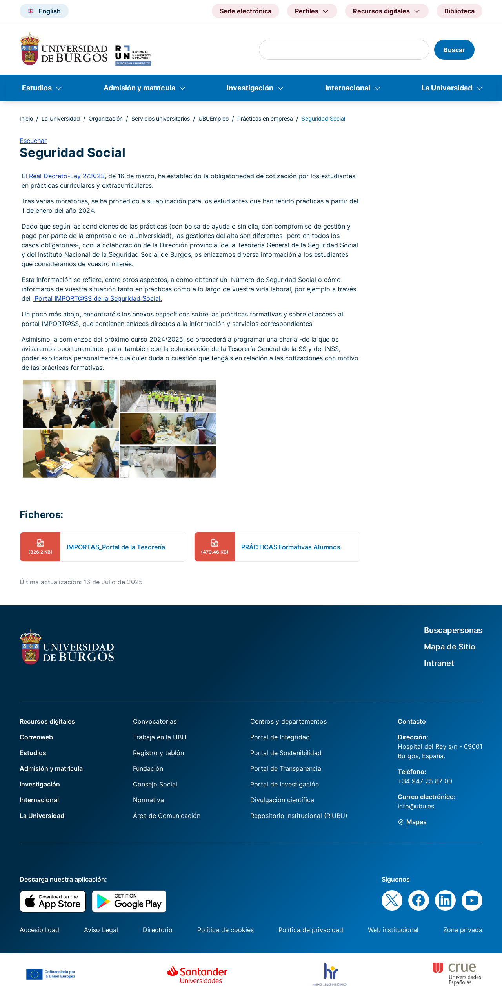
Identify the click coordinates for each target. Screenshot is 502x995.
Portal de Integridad (280, 737)
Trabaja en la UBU (159, 737)
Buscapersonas (453, 630)
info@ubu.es (416, 806)
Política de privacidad (310, 930)
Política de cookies (225, 930)
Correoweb (36, 737)
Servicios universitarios (160, 118)
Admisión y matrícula (139, 88)
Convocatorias (154, 721)
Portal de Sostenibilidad (286, 753)
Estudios (37, 88)
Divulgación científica (282, 800)
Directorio (158, 930)
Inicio (26, 118)
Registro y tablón (158, 753)
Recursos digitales (47, 721)
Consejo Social (155, 784)
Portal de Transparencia (285, 768)
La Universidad (447, 88)
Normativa (148, 800)
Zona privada (462, 930)
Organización (106, 118)
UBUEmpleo (213, 118)
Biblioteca (459, 11)
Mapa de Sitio (449, 646)
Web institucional (393, 930)
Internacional (347, 88)
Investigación (250, 88)
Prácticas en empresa (265, 118)
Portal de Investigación (284, 784)
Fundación (148, 768)
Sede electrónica (245, 11)
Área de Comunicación (166, 815)
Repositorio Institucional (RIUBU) (298, 815)
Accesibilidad (39, 930)
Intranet (439, 663)
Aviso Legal (101, 930)
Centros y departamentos (288, 721)
